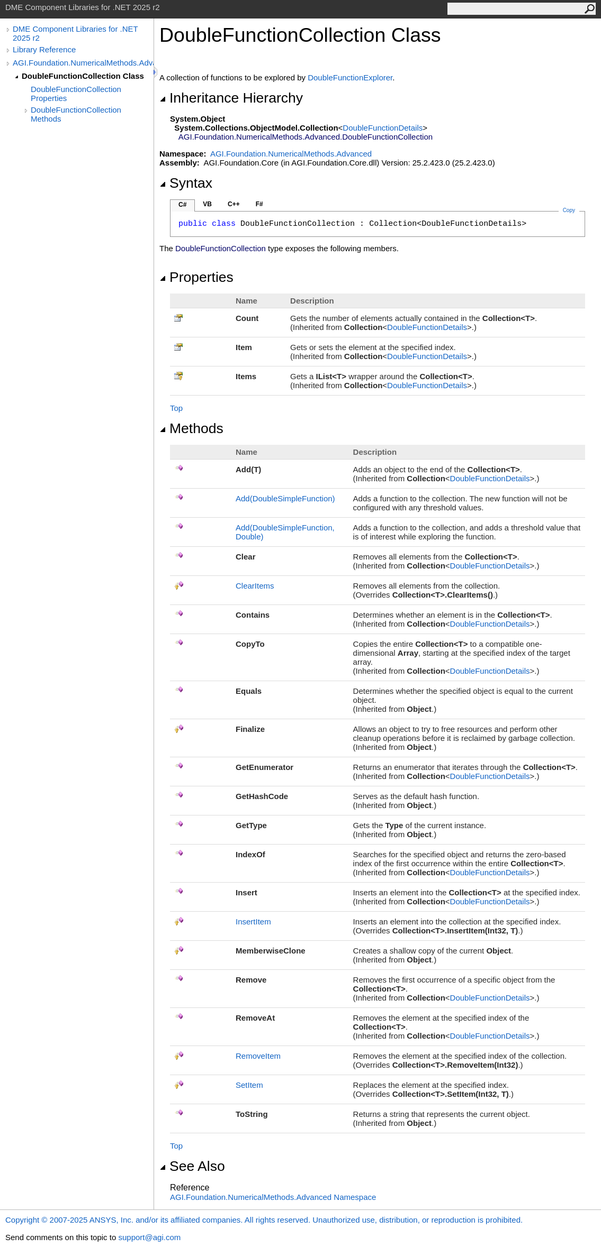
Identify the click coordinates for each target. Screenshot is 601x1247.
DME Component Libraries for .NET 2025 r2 (75, 33)
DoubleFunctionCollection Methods (76, 114)
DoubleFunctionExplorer (350, 77)
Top (176, 408)
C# (182, 204)
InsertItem (253, 921)
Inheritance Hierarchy (231, 98)
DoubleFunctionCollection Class (83, 75)
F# (259, 204)
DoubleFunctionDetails (383, 127)
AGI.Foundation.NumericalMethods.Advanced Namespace (273, 1197)
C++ (234, 204)
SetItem (249, 1084)
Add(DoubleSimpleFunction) (285, 498)
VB (207, 204)
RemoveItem (258, 1055)
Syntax (185, 183)
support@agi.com (149, 1237)
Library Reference (44, 49)
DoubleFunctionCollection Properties (76, 94)
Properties (196, 277)
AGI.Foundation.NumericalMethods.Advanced (83, 62)
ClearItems (255, 585)
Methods (191, 428)
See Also (192, 1166)
